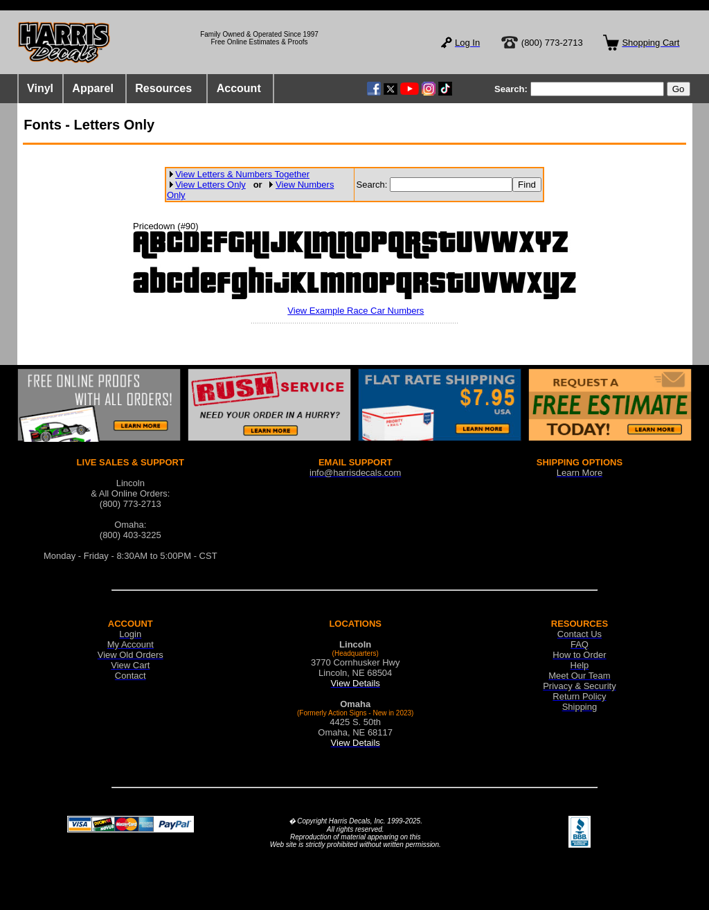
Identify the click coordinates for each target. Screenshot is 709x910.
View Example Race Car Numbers (355, 310)
